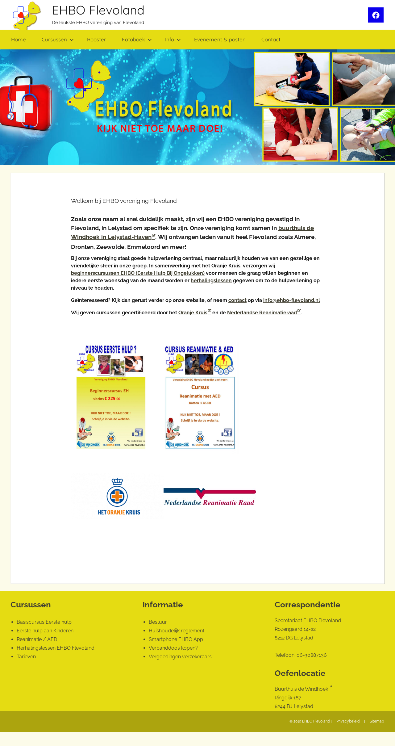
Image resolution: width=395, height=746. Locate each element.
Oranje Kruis (192, 313)
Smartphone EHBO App (176, 639)
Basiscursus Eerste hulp (44, 622)
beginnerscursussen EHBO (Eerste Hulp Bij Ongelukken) (138, 273)
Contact (271, 39)
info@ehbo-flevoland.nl (291, 300)
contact (237, 300)
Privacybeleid (348, 721)
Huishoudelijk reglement (176, 631)
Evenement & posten (220, 39)
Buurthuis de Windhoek (301, 689)
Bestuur (158, 622)
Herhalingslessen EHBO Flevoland (55, 648)
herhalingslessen (211, 280)
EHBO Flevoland (98, 10)
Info (173, 39)
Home (18, 39)
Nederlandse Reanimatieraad (262, 313)
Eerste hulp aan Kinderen (45, 631)
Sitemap (377, 721)
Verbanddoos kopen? (173, 648)
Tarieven (26, 657)
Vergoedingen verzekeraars (180, 657)
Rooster (96, 39)
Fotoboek (137, 39)
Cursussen (58, 39)
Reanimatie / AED (37, 639)
